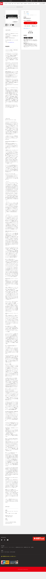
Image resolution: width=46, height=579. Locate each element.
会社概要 (2, 547)
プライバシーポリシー (12, 547)
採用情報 (32, 547)
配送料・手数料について (27, 28)
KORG (28, 13)
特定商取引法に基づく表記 (19, 547)
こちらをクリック (11, 42)
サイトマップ (6, 547)
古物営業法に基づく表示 (27, 547)
